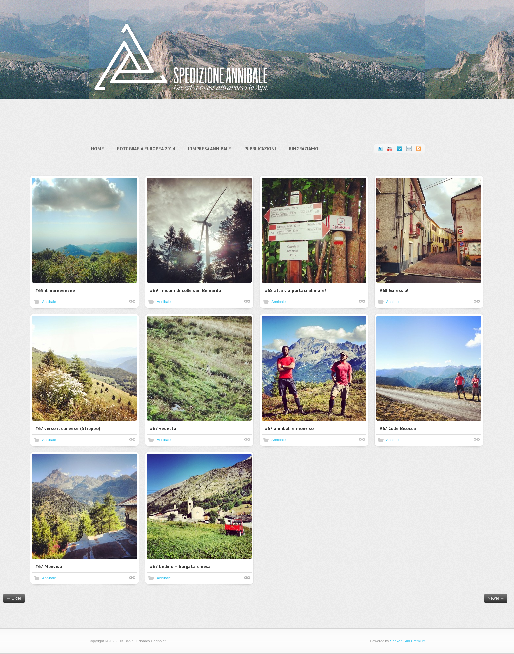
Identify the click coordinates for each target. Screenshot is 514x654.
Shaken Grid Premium (405, 641)
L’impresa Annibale (212, 149)
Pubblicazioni (263, 149)
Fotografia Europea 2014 (149, 149)
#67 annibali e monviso (289, 428)
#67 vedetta (163, 428)
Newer (496, 598)
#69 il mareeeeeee (55, 290)
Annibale (49, 302)
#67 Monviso (49, 566)
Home (100, 149)
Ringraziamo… (308, 149)
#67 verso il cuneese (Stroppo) (68, 428)
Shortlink (133, 301)
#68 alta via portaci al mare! (295, 290)
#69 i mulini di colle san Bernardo (185, 290)
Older (14, 598)
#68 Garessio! (394, 290)
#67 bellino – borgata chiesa (180, 566)
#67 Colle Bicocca (398, 428)
